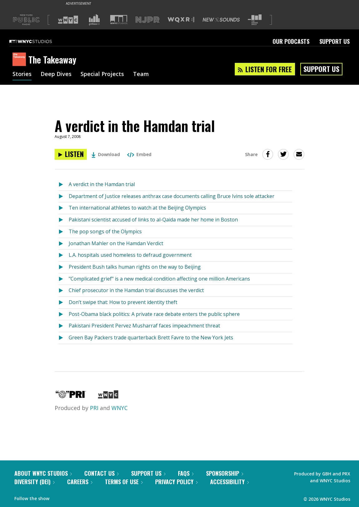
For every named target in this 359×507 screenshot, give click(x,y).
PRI (94, 408)
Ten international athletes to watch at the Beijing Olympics (137, 207)
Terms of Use (124, 482)
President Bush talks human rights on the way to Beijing (135, 266)
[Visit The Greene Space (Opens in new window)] (255, 19)
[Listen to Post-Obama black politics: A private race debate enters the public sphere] (63, 314)
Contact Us (101, 473)
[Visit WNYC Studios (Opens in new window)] (118, 19)
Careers (79, 482)
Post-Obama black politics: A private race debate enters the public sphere (154, 314)
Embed (139, 154)
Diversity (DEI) (34, 482)
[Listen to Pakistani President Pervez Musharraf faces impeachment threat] (63, 326)
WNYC (119, 408)
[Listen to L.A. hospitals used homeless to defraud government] (63, 255)
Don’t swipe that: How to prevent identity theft (123, 302)
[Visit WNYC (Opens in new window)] (68, 20)
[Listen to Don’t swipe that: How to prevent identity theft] (63, 302)
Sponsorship (224, 473)
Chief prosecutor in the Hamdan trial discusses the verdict (136, 290)
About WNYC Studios (43, 473)
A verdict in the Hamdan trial (102, 184)
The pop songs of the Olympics (105, 231)
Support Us (334, 41)
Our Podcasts (291, 41)
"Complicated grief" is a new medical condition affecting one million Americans (159, 278)
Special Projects (102, 74)
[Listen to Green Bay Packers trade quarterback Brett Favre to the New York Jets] (63, 338)
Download (105, 154)
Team (141, 74)
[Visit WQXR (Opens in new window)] (181, 20)
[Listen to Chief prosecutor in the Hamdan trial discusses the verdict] (63, 291)
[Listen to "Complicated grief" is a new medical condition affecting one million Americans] (63, 279)
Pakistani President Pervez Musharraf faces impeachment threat (144, 325)
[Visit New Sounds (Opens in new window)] (221, 20)
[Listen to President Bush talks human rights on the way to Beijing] (63, 267)
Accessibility (229, 482)
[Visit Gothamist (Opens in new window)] (94, 19)
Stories (22, 74)
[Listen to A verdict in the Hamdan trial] (71, 154)
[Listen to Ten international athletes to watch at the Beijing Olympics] (63, 208)
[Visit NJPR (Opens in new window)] (147, 20)
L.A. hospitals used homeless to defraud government (130, 254)
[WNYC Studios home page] (38, 41)
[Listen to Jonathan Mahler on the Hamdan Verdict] (63, 244)
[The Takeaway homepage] (20, 60)
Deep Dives (56, 74)
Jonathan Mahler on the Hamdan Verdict (116, 243)
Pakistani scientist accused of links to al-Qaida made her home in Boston (153, 219)
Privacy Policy (176, 482)
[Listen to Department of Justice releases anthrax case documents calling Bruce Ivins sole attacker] (63, 196)
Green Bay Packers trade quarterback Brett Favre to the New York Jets (151, 337)
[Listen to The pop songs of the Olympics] (63, 232)
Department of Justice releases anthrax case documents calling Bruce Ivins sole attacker (171, 196)
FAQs (186, 473)
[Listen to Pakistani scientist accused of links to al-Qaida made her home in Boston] (63, 220)
